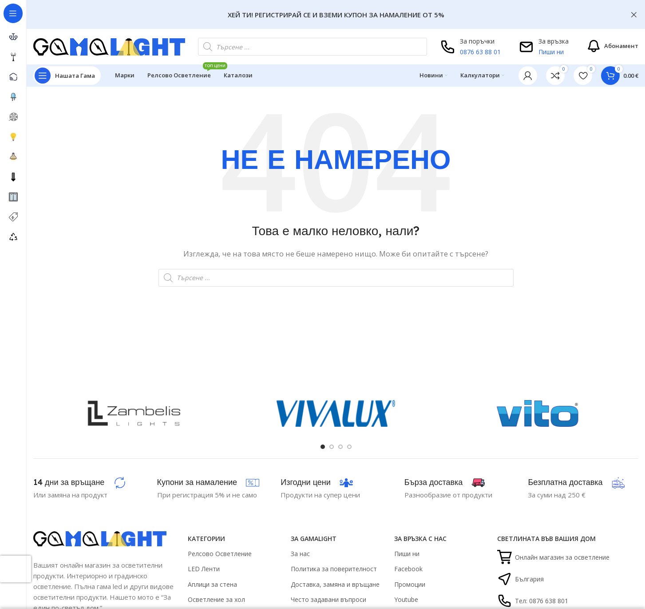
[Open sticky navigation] (67, 75)
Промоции (409, 584)
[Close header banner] (634, 14)
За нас (300, 553)
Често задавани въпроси (328, 599)
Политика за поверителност (334, 569)
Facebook (408, 569)
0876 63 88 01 (480, 52)
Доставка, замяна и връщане (335, 584)
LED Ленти (204, 569)
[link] (555, 75)
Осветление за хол (216, 599)
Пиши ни (551, 52)
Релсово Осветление (220, 553)
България (520, 579)
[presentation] (15, 569)
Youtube (406, 599)
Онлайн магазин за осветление (553, 557)
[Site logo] (109, 45)
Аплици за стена (212, 584)
